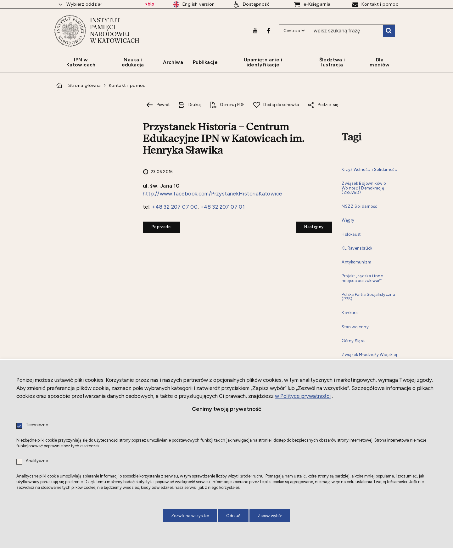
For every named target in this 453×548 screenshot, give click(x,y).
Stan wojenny (355, 327)
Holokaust (351, 234)
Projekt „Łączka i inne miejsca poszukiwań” (362, 278)
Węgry (348, 220)
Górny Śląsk (353, 341)
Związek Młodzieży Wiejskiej (369, 355)
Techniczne (37, 425)
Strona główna (84, 85)
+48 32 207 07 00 (175, 207)
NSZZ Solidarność (359, 206)
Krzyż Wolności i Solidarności (370, 169)
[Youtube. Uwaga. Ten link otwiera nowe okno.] (255, 30)
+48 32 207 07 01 (222, 207)
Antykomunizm (356, 262)
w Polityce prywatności (303, 396)
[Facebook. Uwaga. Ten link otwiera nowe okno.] (268, 30)
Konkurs (349, 313)
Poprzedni (157, 225)
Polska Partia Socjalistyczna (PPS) (368, 296)
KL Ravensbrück (357, 248)
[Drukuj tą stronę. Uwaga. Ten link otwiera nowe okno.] (189, 105)
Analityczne (37, 461)
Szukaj (389, 31)
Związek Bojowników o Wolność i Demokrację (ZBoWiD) (364, 188)
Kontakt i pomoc (127, 85)
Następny (309, 225)
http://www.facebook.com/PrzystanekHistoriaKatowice (212, 193)
